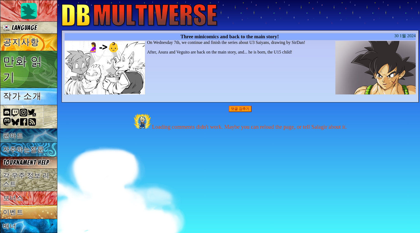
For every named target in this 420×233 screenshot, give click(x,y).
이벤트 (13, 212)
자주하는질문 (23, 149)
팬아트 (13, 135)
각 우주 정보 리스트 (26, 179)
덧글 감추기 (240, 109)
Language (20, 27)
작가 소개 (22, 96)
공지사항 (21, 42)
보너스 (13, 197)
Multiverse (140, 15)
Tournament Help (26, 162)
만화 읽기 (23, 69)
